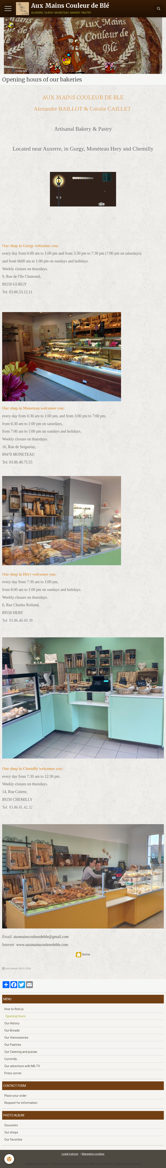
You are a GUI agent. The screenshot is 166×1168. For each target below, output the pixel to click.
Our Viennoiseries (16, 1037)
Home (86, 954)
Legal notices (70, 1153)
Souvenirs (11, 1125)
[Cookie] (9, 1159)
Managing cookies (93, 1153)
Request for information (20, 1103)
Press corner (13, 1073)
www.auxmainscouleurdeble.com (42, 945)
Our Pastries (12, 1044)
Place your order (15, 1095)
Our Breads (12, 1030)
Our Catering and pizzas (20, 1052)
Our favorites (13, 1139)
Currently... (11, 1059)
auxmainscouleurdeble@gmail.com (41, 937)
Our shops (11, 1132)
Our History (11, 1023)
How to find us (14, 1009)
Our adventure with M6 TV (22, 1066)
